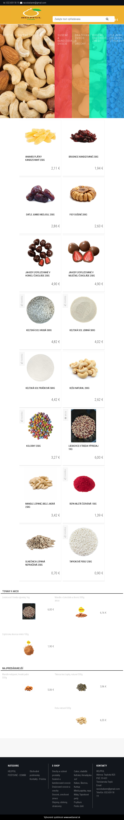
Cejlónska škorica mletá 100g (15, 653)
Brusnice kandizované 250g (83, 175)
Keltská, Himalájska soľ (83, 777)
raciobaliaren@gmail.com (34, 2)
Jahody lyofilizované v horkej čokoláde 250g (37, 293)
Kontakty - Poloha (38, 779)
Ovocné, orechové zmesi (60, 796)
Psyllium (78, 802)
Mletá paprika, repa (82, 790)
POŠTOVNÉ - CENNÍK (17, 775)
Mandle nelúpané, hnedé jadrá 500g (15, 695)
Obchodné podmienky (35, 773)
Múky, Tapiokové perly (81, 796)
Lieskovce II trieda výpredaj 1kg (16, 616)
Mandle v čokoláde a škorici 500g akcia (69, 618)
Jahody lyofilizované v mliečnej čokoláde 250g (82, 293)
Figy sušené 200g (78, 233)
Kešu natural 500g (63, 727)
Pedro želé (79, 806)
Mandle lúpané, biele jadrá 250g (40, 524)
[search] (111, 12)
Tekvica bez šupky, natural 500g (69, 693)
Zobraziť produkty (27, 129)
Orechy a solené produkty (59, 773)
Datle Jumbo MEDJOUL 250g (40, 233)
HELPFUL (12, 771)
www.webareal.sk (72, 817)
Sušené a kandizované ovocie (61, 781)
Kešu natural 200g (79, 407)
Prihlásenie (63, 20)
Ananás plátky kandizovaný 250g (35, 177)
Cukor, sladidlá (80, 771)
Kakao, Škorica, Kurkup (81, 785)
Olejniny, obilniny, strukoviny (59, 804)
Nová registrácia (81, 20)
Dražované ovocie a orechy (61, 789)
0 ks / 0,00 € (110, 19)
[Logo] (31, 15)
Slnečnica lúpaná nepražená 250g (35, 582)
